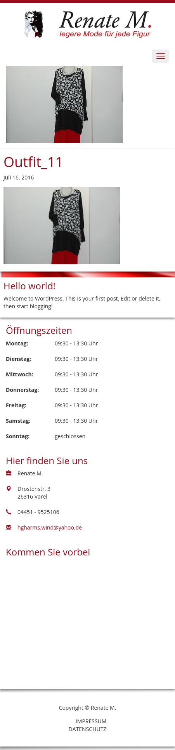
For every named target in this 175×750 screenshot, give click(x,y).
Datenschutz (88, 729)
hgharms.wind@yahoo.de (49, 527)
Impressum (91, 721)
